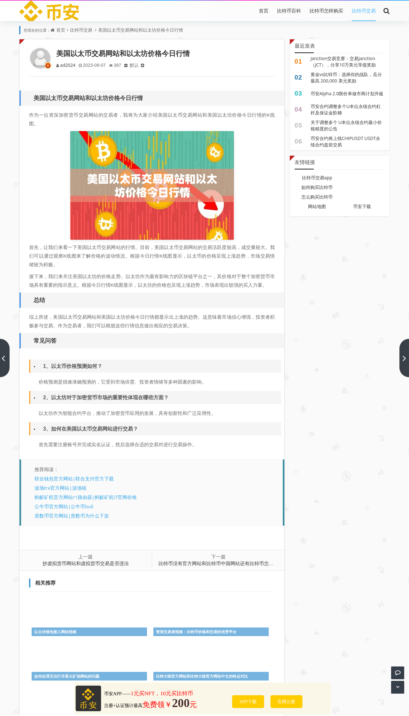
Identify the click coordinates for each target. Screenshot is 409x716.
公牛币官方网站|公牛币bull (64, 506)
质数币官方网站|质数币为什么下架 (72, 515)
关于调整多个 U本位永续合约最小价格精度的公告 (346, 125)
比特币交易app (317, 178)
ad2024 (68, 65)
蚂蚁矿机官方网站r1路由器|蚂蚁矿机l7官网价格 (86, 497)
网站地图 (317, 206)
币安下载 (362, 206)
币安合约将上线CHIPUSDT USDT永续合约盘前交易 (346, 141)
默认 (136, 65)
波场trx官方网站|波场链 (61, 488)
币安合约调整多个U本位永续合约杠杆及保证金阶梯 (346, 109)
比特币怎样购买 (326, 10)
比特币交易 (364, 10)
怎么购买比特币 (317, 197)
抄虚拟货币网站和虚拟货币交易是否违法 (85, 563)
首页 (263, 10)
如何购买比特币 (317, 187)
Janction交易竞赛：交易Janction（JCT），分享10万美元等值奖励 (343, 61)
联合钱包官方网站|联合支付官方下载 (74, 478)
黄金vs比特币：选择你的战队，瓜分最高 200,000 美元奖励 (346, 77)
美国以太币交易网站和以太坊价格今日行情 (140, 30)
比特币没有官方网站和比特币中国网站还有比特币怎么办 (218, 563)
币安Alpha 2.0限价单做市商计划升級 (347, 93)
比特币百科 (289, 10)
